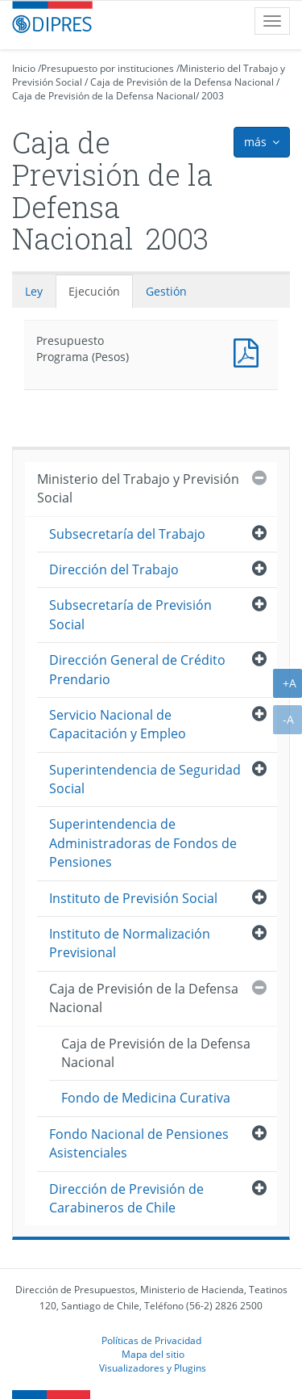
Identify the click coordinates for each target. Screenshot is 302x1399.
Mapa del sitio (153, 1353)
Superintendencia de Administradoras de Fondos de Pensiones (143, 843)
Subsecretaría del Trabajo (127, 534)
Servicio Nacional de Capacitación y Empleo (117, 724)
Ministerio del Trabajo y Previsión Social (138, 488)
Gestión (166, 291)
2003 (212, 96)
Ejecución (94, 291)
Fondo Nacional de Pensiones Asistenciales (139, 1143)
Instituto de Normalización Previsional (129, 943)
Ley (34, 291)
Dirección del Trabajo (114, 569)
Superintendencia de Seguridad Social (145, 779)
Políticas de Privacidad (151, 1340)
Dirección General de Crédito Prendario (137, 669)
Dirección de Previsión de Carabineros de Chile (126, 1198)
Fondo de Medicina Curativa (145, 1098)
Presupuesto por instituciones (107, 68)
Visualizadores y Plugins (152, 1367)
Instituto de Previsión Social (133, 898)
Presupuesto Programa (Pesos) (250, 351)
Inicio (23, 68)
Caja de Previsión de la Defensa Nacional (182, 82)
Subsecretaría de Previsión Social (130, 614)
